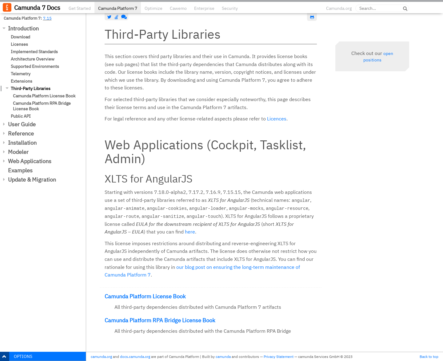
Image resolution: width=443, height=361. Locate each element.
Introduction (23, 28)
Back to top (429, 356)
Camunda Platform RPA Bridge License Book (42, 106)
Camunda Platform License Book (44, 96)
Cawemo (178, 8)
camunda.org (101, 356)
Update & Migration (32, 179)
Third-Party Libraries (30, 88)
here (190, 232)
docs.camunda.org (135, 356)
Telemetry (20, 74)
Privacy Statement (278, 356)
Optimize (153, 8)
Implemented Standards (34, 51)
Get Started (80, 8)
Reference (21, 133)
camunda (223, 356)
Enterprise (204, 8)
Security (230, 8)
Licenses (19, 44)
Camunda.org (339, 8)
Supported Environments (35, 66)
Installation (22, 142)
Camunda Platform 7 (117, 8)
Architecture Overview (32, 59)
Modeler (18, 151)
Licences (276, 119)
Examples (20, 170)
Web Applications (29, 161)
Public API (21, 116)
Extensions (21, 81)
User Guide (22, 124)
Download (20, 37)
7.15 (47, 18)
